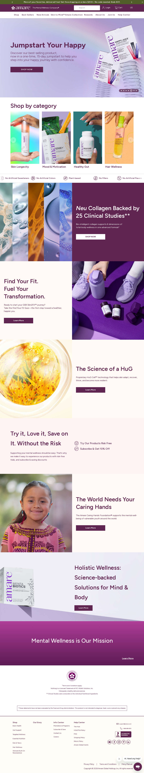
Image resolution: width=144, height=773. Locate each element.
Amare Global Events (81, 745)
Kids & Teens (17, 743)
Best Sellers (28, 15)
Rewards (88, 15)
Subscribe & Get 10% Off (95, 448)
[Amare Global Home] (22, 7)
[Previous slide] (13, 140)
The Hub (77, 726)
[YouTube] (109, 742)
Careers (56, 737)
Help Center (124, 15)
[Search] (87, 8)
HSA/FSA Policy (79, 730)
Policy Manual (126, 764)
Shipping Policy (79, 737)
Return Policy (78, 741)
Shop (16, 15)
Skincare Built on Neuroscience (19, 752)
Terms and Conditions (107, 764)
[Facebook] (114, 742)
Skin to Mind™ (58, 15)
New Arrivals (43, 15)
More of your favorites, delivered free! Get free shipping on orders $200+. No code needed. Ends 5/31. (72, 2)
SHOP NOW (27, 69)
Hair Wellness (17, 747)
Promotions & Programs (62, 726)
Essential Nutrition (19, 739)
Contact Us (57, 733)
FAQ (75, 734)
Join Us (111, 15)
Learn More (18, 320)
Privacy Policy (89, 764)
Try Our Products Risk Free (96, 443)
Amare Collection (74, 15)
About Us (100, 15)
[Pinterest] (124, 742)
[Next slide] (131, 140)
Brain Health (17, 726)
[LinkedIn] (128, 742)
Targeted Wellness (19, 734)
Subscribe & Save (60, 729)
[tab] (121, 90)
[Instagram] (119, 742)
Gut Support (17, 730)
